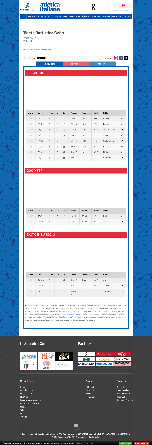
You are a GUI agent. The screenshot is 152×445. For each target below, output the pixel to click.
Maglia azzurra (46, 16)
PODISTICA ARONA (31, 38)
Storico (103, 63)
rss (128, 5)
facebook (114, 5)
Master (108, 16)
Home (22, 387)
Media (120, 16)
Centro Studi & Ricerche (94, 16)
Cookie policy (94, 437)
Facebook (90, 390)
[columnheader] (31, 113)
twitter (119, 5)
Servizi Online (123, 390)
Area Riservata (123, 394)
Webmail (121, 397)
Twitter (89, 394)
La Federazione (33, 16)
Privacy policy (81, 437)
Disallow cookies (141, 443)
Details (79, 443)
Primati (76, 63)
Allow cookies (125, 443)
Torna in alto (76, 429)
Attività (128, 16)
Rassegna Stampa (125, 400)
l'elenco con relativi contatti (70, 314)
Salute (114, 16)
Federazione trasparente (73, 16)
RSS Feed (90, 387)
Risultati (49, 63)
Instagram (90, 397)
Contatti (121, 387)
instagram (123, 5)
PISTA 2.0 (57, 16)
